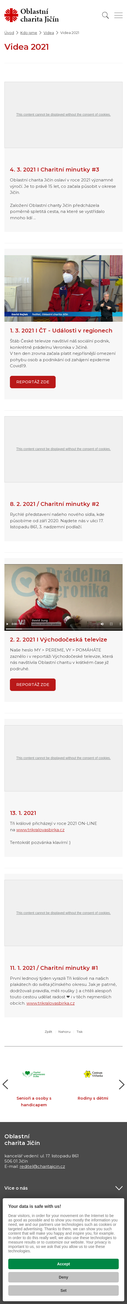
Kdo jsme (28, 32)
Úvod (9, 32)
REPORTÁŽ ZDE (32, 381)
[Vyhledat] (105, 15)
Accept (63, 1264)
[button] (5, 1084)
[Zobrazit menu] (118, 15)
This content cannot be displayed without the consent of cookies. (63, 115)
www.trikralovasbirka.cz (40, 829)
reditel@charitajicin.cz (42, 1166)
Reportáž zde (32, 684)
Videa (49, 32)
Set (64, 1290)
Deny (63, 1277)
